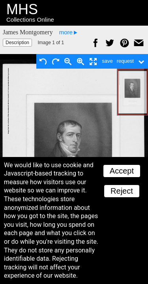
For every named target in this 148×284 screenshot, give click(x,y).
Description (17, 42)
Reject (122, 191)
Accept (122, 170)
